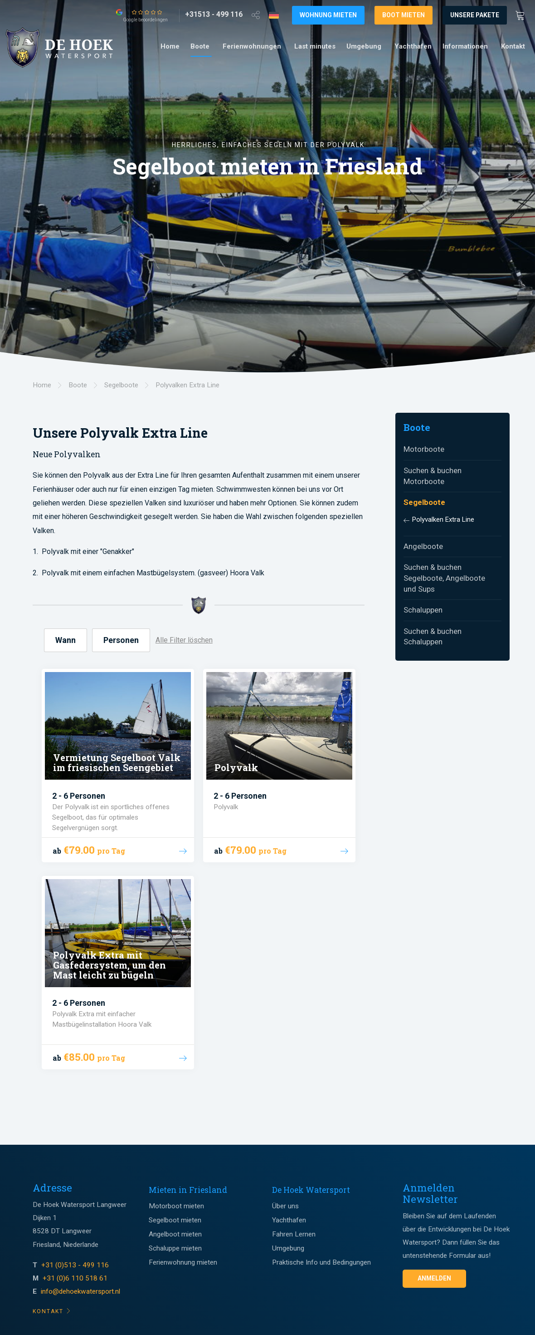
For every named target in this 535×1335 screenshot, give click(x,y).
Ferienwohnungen (252, 46)
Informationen (465, 46)
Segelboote (424, 502)
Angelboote (423, 546)
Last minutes (315, 46)
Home (170, 46)
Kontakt (513, 46)
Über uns (285, 1206)
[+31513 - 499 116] (213, 14)
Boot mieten (403, 15)
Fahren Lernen (294, 1234)
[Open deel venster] (255, 14)
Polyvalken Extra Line (443, 519)
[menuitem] (170, 46)
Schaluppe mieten (175, 1248)
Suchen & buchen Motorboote (433, 476)
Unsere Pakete (474, 15)
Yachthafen (413, 46)
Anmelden (434, 1278)
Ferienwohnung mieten (183, 1262)
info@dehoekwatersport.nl (80, 1291)
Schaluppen (423, 609)
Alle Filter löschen (184, 640)
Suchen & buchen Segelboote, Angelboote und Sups (444, 578)
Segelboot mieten (175, 1220)
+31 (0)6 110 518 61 (75, 1278)
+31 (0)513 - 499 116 (76, 1265)
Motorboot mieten (176, 1206)
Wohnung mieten (328, 15)
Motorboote (424, 449)
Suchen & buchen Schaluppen (433, 637)
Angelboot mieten (175, 1234)
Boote (199, 46)
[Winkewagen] (522, 14)
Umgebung (363, 46)
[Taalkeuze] (274, 15)
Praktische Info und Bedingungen (321, 1262)
